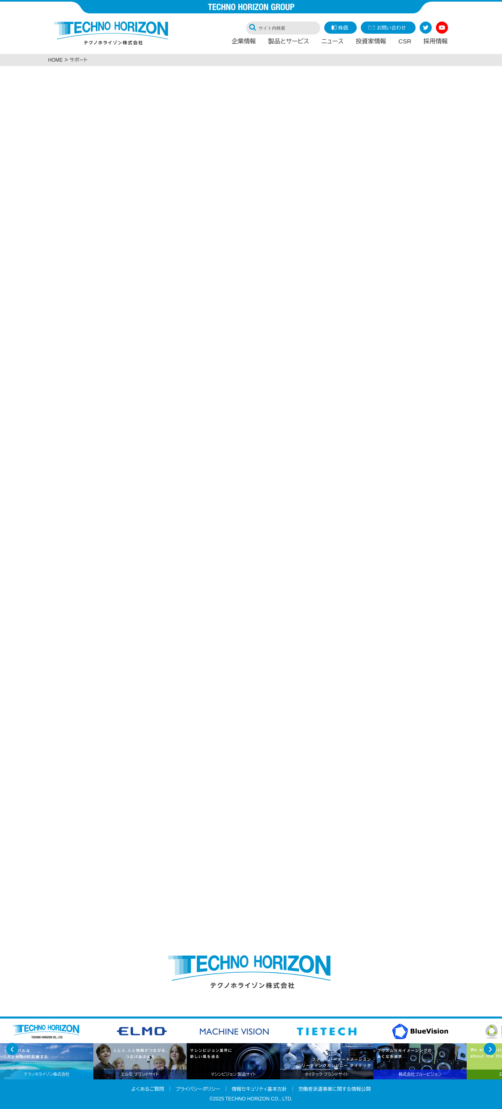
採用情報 (436, 43)
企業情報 (244, 43)
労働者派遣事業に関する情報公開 (334, 1089)
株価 (343, 28)
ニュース (332, 43)
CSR (405, 43)
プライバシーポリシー (197, 1089)
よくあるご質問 (147, 1089)
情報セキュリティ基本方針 (259, 1089)
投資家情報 (371, 43)
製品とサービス (288, 43)
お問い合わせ (391, 28)
